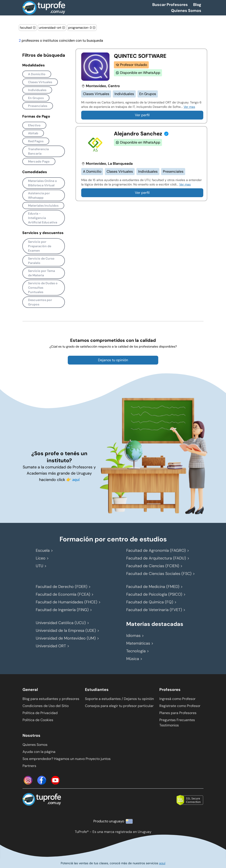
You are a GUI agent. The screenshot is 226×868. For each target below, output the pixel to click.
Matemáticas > (139, 643)
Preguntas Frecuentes (177, 720)
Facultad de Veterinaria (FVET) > (155, 609)
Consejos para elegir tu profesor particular (119, 705)
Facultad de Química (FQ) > (151, 602)
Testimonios (169, 725)
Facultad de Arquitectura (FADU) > (157, 558)
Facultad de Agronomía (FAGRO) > (157, 550)
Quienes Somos (186, 10)
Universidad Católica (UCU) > (62, 622)
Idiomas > (135, 635)
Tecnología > (137, 651)
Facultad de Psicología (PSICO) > (156, 594)
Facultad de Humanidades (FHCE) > (68, 602)
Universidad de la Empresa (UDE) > (67, 630)
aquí (76, 479)
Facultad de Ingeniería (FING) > (64, 609)
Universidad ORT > (52, 646)
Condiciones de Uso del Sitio (46, 705)
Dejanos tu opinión (113, 360)
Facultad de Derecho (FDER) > (63, 586)
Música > (134, 658)
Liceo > (42, 558)
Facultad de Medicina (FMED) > (154, 586)
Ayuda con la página (39, 751)
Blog (197, 4)
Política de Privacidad (40, 713)
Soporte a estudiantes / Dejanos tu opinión (119, 698)
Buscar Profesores (170, 4)
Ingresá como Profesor (177, 698)
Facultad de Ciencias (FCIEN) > (154, 566)
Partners (29, 765)
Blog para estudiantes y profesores (51, 698)
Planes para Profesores (177, 713)
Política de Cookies (38, 720)
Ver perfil (142, 115)
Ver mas (189, 107)
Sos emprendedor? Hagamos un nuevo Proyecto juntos (67, 758)
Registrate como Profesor (179, 705)
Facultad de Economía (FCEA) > (65, 594)
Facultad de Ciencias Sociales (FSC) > (160, 573)
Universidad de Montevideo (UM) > (67, 638)
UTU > (41, 566)
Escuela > (44, 550)
